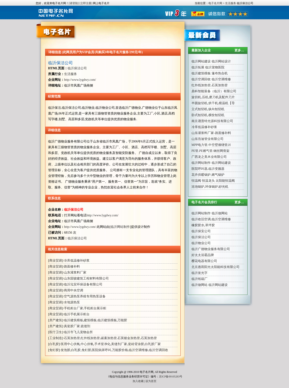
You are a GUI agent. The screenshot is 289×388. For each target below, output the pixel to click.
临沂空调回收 (158, 350)
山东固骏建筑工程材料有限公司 (86, 278)
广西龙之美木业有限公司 (209, 157)
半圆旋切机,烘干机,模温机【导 (213, 103)
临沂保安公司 (201, 231)
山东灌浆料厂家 (75, 272)
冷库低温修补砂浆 (77, 260)
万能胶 (122, 320)
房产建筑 (55, 320)
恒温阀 (196, 180)
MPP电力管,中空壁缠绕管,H (211, 145)
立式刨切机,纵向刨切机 (207, 109)
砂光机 (223, 186)
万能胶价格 (120, 350)
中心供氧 (87, 344)
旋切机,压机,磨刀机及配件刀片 (213, 97)
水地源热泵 (72, 302)
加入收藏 (138, 381)
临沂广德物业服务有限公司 (210, 249)
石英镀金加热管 (128, 338)
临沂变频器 (216, 168)
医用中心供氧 (70, 344)
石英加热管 (72, 338)
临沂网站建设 (201, 61)
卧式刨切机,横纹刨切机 (207, 115)
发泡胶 (65, 350)
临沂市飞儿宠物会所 (78, 332)
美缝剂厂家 (119, 344)
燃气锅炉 (218, 174)
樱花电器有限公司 (204, 261)
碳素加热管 (109, 338)
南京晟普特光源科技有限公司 (212, 121)
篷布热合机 (220, 73)
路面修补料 (72, 266)
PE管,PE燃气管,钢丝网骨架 (210, 151)
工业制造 (55, 338)
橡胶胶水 (197, 225)
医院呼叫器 (199, 168)
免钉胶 (54, 350)
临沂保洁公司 (60, 63)
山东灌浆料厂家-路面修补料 (211, 133)
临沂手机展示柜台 (77, 314)
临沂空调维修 (138, 350)
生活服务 (230, 3)
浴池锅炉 (197, 186)
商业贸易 (55, 260)
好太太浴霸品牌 (202, 255)
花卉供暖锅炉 (201, 174)
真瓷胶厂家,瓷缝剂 (77, 326)
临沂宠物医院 (214, 67)
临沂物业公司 (201, 243)
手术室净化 (102, 344)
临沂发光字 (199, 273)
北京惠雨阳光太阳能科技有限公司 (215, 267)
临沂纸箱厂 (199, 279)
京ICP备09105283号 (171, 376)
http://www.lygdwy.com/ (80, 79)
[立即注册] (85, 3)
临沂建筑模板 (73, 320)
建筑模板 (90, 320)
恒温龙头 (208, 180)
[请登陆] (74, 3)
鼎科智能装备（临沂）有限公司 (213, 91)
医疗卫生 (55, 332)
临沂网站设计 (221, 61)
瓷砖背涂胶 (136, 344)
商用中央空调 (73, 290)
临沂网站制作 (120, 227)
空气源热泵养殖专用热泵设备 (85, 296)
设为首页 (150, 381)
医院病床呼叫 (101, 350)
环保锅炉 (211, 186)
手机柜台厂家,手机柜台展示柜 (85, 308)
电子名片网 (215, 3)
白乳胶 (54, 344)
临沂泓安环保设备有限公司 (83, 284)
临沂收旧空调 (201, 219)
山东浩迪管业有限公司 (207, 139)
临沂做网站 (220, 213)
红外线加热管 (90, 338)
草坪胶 (210, 225)
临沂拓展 (197, 67)
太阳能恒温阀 (225, 180)
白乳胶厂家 (153, 344)
